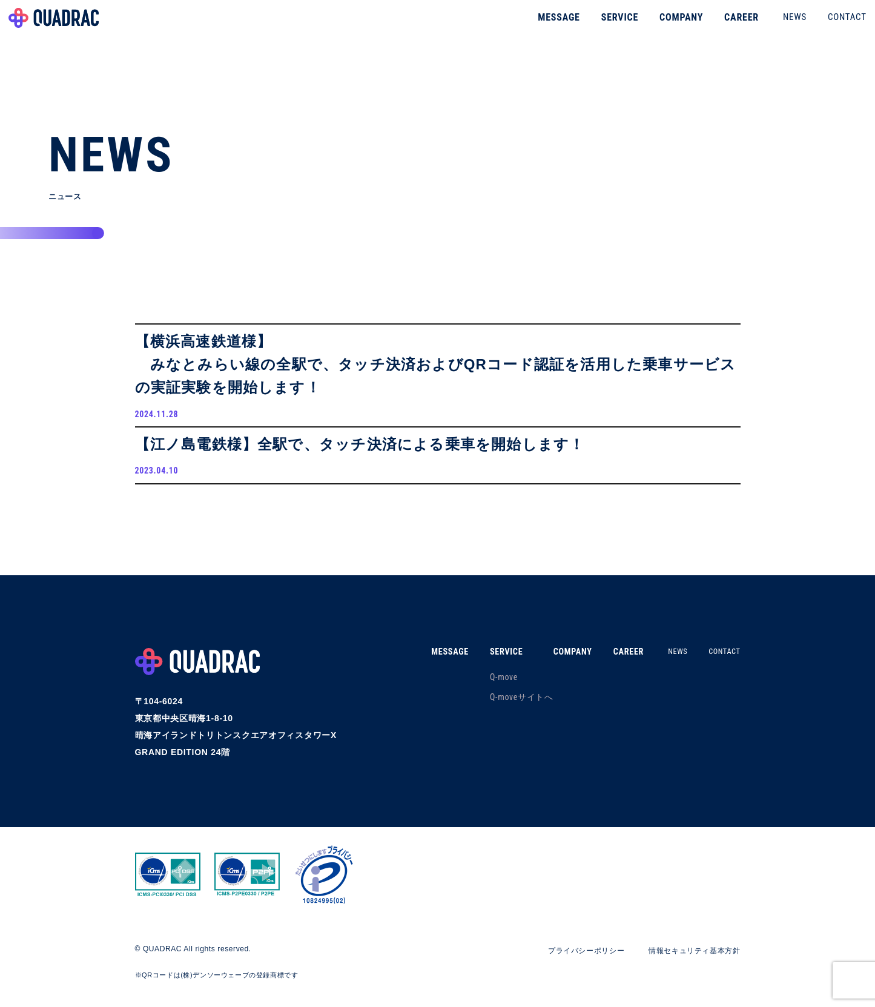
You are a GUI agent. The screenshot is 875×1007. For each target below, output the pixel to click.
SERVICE (597, 27)
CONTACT (825, 26)
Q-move (484, 690)
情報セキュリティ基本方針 (686, 963)
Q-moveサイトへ (501, 710)
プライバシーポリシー (564, 963)
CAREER (719, 27)
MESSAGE (537, 27)
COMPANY (659, 27)
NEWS (773, 26)
